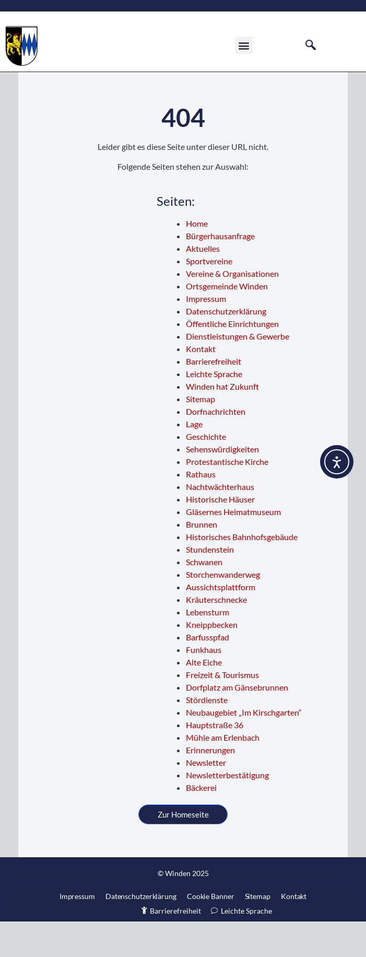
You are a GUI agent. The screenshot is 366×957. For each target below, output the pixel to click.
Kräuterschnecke (216, 635)
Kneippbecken (212, 661)
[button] (244, 50)
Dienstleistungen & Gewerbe (237, 372)
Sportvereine (209, 297)
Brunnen (201, 560)
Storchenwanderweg (223, 610)
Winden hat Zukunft (222, 422)
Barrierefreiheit (213, 397)
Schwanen (204, 598)
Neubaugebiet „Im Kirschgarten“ (244, 748)
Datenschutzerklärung (226, 347)
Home (197, 259)
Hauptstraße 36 (214, 761)
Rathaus (201, 510)
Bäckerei (201, 823)
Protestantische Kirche (227, 498)
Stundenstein (210, 585)
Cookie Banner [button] (210, 931)
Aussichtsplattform (220, 623)
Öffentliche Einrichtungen (232, 360)
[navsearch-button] (310, 50)
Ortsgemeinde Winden (227, 322)
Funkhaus (203, 686)
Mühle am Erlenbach (222, 773)
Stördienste (207, 736)
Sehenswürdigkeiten (222, 485)
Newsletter (206, 798)
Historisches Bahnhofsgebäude (242, 573)
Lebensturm (207, 648)
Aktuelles (203, 284)
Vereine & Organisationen (232, 309)
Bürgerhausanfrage (220, 272)
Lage (194, 460)
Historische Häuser (220, 535)
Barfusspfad (207, 673)
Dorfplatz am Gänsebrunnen (237, 723)
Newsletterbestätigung (227, 811)
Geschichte (206, 472)
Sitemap (200, 435)
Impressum (206, 335)
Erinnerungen (210, 786)
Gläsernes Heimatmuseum (233, 548)
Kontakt (201, 385)
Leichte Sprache (214, 410)
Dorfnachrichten (215, 447)
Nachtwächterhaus (220, 523)
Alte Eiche (204, 698)
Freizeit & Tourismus (222, 711)
